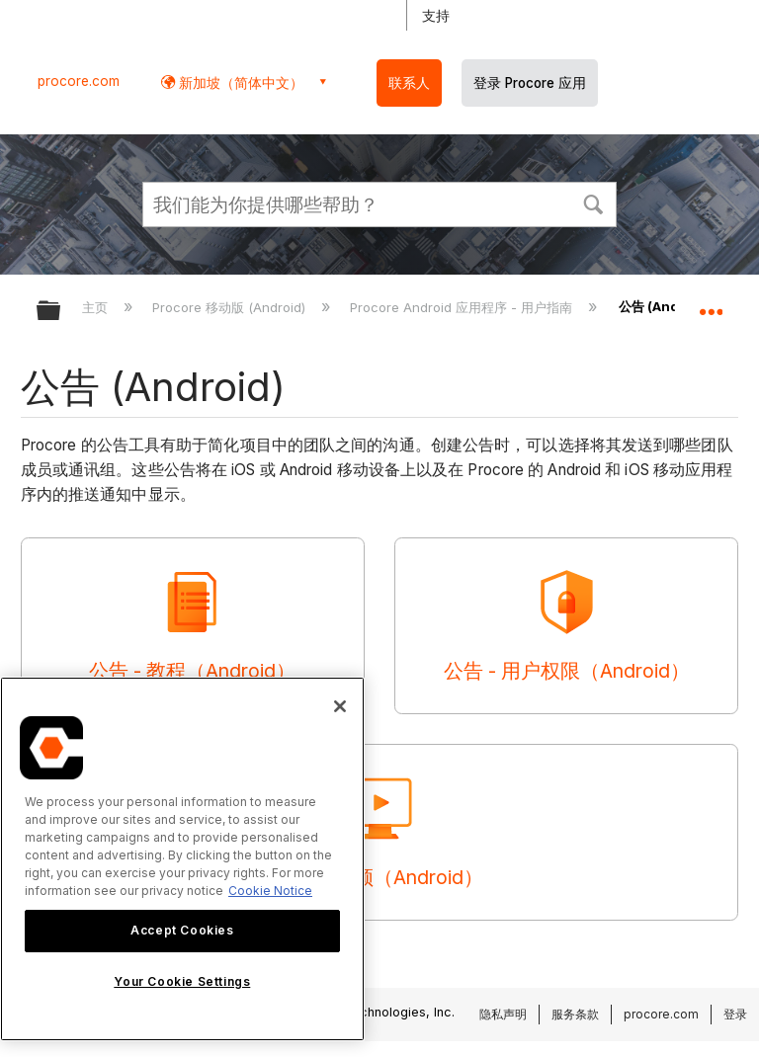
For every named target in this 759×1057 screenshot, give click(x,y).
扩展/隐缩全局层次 (61, 311)
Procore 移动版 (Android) (230, 307)
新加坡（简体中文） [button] (239, 82)
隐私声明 (503, 1014)
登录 (735, 1014)
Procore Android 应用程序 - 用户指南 (463, 307)
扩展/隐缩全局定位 (710, 304)
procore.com (79, 81)
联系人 (409, 83)
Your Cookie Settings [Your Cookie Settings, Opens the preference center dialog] (182, 981)
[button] (593, 202)
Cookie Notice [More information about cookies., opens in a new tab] (270, 890)
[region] (182, 859)
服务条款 (575, 1014)
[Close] (340, 706)
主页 (97, 307)
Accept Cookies (181, 930)
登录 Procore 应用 (529, 83)
